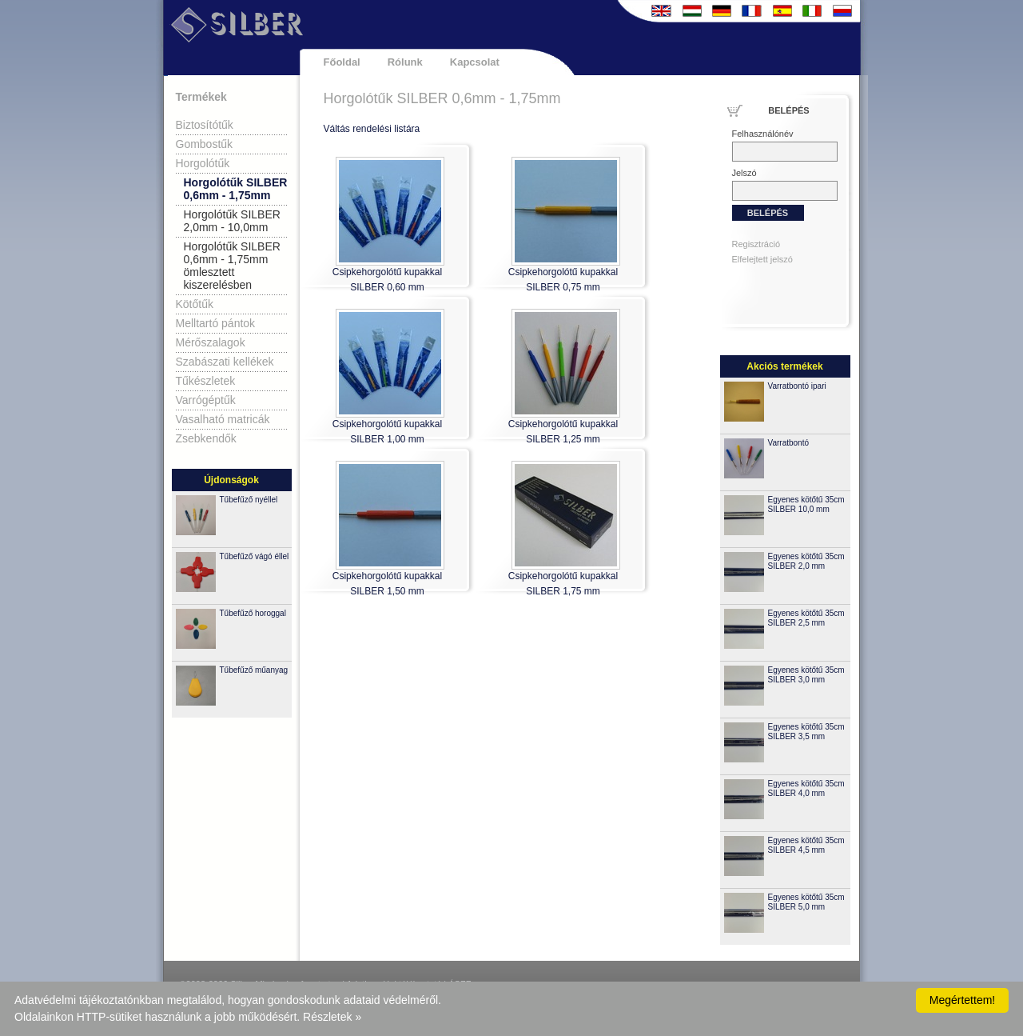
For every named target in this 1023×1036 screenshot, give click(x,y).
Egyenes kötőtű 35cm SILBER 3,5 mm (806, 731)
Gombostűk (204, 144)
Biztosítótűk (204, 124)
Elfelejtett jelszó (762, 259)
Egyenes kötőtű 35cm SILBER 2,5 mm (806, 618)
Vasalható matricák (223, 419)
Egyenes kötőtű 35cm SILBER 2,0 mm (806, 561)
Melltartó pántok (216, 323)
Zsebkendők (206, 438)
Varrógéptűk (206, 400)
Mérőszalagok (210, 342)
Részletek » (332, 1016)
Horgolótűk (203, 163)
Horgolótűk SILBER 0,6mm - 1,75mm (236, 189)
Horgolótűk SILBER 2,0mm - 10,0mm (232, 221)
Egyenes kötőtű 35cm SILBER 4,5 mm (806, 845)
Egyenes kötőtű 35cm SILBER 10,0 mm (806, 504)
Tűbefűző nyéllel (249, 499)
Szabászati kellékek (225, 361)
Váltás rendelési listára (372, 128)
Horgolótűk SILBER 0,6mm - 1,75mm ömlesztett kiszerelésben (232, 265)
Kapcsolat (475, 62)
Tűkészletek (206, 380)
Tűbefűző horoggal (253, 613)
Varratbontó (789, 442)
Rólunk (405, 62)
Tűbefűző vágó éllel (254, 556)
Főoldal (342, 62)
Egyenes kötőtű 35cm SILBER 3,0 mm (806, 675)
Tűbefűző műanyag (254, 670)
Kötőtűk (194, 304)
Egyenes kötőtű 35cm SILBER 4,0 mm (806, 788)
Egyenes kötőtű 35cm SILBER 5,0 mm (806, 902)
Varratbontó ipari (797, 386)
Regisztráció (756, 244)
